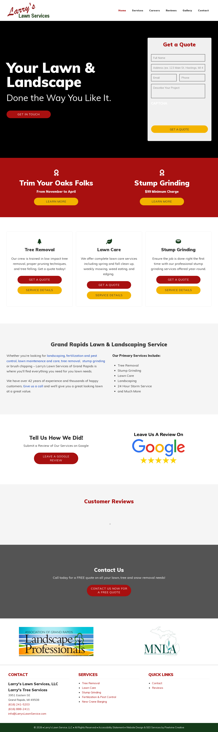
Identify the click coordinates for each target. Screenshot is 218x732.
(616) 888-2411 (19, 709)
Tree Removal (91, 683)
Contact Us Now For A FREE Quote (109, 590)
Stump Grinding (91, 692)
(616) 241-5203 (19, 704)
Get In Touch (29, 114)
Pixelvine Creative (174, 727)
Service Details (39, 290)
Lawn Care (89, 687)
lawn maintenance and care (39, 361)
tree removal (70, 361)
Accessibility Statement (111, 727)
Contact (157, 683)
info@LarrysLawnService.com (27, 713)
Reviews (157, 687)
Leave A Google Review (56, 458)
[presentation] (178, 113)
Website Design (135, 727)
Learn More (56, 201)
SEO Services (153, 727)
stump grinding (93, 361)
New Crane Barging (94, 701)
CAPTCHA (159, 103)
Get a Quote (39, 279)
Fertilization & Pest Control (99, 697)
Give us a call (33, 386)
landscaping (56, 356)
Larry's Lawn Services (29, 10)
